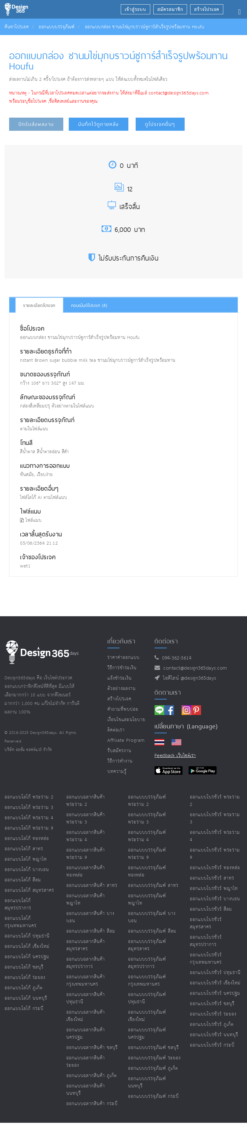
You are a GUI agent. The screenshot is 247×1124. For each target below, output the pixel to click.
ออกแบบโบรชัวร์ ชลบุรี (212, 1004)
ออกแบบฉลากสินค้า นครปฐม (85, 1033)
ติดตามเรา (168, 692)
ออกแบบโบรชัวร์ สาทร (212, 878)
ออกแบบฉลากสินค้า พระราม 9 (85, 854)
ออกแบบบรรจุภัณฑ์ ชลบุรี (153, 1048)
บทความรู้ (117, 771)
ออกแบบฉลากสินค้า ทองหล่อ (85, 871)
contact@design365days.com (193, 668)
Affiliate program (126, 740)
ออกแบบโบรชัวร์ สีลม (211, 909)
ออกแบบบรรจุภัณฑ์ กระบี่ (153, 1096)
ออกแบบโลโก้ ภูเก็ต (24, 988)
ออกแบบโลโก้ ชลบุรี (24, 967)
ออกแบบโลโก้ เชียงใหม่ (27, 946)
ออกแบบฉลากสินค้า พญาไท (85, 899)
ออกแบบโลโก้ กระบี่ (24, 1009)
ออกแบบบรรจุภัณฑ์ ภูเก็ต (153, 1068)
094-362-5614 (175, 658)
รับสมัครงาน (119, 751)
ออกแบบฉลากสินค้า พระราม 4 (85, 836)
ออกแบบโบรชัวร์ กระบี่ (212, 1045)
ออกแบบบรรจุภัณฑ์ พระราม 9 (147, 854)
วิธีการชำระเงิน (122, 668)
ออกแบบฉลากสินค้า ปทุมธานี (85, 998)
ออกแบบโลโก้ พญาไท (26, 859)
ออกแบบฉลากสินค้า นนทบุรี (85, 1089)
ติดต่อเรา (116, 730)
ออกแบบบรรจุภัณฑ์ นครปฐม (147, 1033)
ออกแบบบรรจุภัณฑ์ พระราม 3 (147, 818)
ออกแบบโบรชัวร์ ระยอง (213, 1014)
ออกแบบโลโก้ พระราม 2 (29, 797)
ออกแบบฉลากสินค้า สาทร (91, 885)
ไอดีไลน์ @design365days (188, 678)
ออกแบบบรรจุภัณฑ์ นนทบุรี (147, 1082)
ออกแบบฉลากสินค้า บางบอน (90, 917)
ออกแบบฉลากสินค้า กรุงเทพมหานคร (85, 980)
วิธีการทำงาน (120, 761)
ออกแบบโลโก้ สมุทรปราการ (18, 904)
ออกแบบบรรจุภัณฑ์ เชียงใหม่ (147, 1016)
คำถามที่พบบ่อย (122, 709)
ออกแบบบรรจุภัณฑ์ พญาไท (147, 899)
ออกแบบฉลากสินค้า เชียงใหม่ (85, 1016)
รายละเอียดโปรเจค (39, 305)
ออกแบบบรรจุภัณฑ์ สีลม (152, 931)
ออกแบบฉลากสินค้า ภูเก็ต (91, 1076)
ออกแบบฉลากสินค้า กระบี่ (92, 1104)
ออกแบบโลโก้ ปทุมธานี (27, 936)
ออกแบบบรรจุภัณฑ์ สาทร (153, 885)
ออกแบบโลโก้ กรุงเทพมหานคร (21, 922)
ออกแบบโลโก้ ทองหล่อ (27, 838)
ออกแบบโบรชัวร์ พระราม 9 (215, 854)
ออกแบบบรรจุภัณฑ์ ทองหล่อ (147, 871)
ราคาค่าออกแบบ (123, 657)
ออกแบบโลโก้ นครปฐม (27, 957)
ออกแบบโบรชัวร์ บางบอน (215, 899)
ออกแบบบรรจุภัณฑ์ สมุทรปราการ (147, 963)
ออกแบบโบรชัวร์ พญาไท (214, 888)
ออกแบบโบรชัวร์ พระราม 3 (215, 818)
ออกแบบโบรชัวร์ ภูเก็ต (212, 1024)
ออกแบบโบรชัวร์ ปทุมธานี (215, 973)
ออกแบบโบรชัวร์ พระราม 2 (215, 801)
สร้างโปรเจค (119, 699)
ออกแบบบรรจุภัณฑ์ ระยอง (154, 1058)
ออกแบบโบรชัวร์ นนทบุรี (214, 1035)
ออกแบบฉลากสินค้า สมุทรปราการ (85, 963)
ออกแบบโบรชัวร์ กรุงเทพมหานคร (206, 958)
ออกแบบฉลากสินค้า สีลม (90, 931)
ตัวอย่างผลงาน (121, 689)
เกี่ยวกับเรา (121, 641)
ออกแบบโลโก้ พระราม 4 (29, 818)
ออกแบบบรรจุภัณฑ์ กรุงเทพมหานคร (147, 980)
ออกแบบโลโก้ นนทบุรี (26, 998)
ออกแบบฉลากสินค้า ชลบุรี (92, 1048)
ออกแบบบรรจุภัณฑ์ (57, 27)
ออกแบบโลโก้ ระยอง (25, 977)
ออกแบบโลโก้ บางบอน (27, 870)
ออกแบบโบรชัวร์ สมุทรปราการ (206, 941)
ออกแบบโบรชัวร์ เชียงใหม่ (215, 983)
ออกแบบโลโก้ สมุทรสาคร (29, 890)
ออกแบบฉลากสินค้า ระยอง (85, 1061)
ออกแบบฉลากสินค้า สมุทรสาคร (85, 945)
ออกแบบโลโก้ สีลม (23, 880)
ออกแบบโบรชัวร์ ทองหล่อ (215, 868)
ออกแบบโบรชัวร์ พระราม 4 (215, 836)
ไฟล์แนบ (30, 520)
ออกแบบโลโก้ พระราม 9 (29, 828)
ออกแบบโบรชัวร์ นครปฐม (215, 993)
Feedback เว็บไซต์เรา (175, 756)
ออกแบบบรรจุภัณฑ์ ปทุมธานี (147, 998)
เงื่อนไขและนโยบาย (126, 720)
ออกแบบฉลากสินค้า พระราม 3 (85, 818)
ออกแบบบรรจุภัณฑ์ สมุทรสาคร (147, 945)
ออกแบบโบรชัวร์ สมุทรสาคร (206, 923)
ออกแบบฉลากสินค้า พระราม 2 (85, 801)
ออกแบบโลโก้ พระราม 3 (29, 807)
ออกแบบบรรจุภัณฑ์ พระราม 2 (147, 801)
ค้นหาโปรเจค (17, 27)
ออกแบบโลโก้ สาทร (24, 849)
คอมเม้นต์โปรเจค (89, 305)
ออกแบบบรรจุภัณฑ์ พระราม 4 (147, 836)
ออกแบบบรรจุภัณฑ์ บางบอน (152, 917)
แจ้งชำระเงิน (119, 678)
